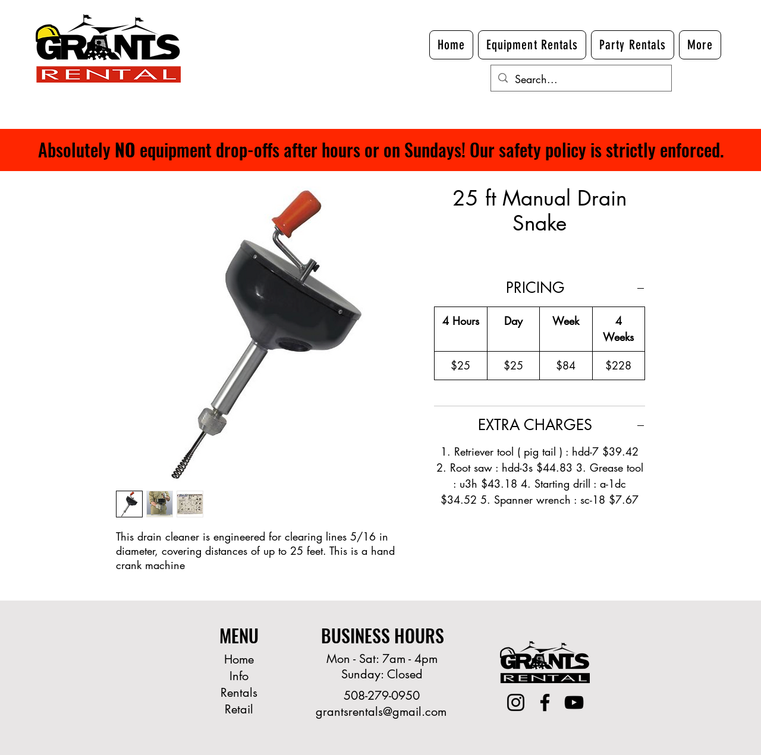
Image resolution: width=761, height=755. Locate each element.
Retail (239, 709)
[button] (700, 44)
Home (239, 659)
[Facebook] (544, 702)
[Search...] (580, 79)
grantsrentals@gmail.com (381, 711)
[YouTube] (574, 702)
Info (239, 676)
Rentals (239, 692)
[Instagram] (515, 702)
